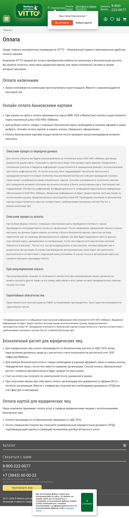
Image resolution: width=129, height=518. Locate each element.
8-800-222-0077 (119, 8)
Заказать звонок (105, 7)
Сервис (69, 9)
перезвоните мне (22, 487)
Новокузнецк (58, 7)
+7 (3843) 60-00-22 (19, 475)
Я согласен (87, 502)
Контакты (81, 9)
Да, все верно (62, 22)
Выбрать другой (84, 22)
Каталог (9, 445)
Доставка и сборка (86, 6)
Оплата (69, 6)
